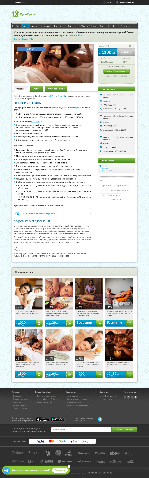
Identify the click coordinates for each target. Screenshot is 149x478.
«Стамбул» (74, 107)
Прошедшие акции (44, 402)
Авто (77, 25)
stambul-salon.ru (109, 170)
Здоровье (34, 25)
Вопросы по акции (56, 88)
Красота (25, 25)
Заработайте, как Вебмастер (48, 399)
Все (13, 26)
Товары (94, 25)
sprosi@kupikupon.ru (108, 396)
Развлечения (46, 25)
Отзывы (36, 88)
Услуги (103, 25)
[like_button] (130, 46)
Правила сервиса (20, 405)
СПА (102, 190)
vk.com (105, 166)
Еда (18, 25)
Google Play (57, 419)
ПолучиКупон (114, 25)
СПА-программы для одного (111, 195)
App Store (43, 419)
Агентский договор (75, 396)
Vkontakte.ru (128, 397)
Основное (20, 88)
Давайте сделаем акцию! (46, 396)
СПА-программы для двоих (119, 190)
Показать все (116, 199)
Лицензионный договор (77, 399)
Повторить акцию (116, 71)
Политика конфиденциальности (80, 405)
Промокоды (126, 25)
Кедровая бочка (106, 186)
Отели (63, 25)
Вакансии (17, 402)
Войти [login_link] (108, 2)
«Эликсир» (56, 107)
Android (61, 96)
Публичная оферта (74, 402)
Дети (56, 25)
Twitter (132, 397)
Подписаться (60, 470)
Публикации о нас (20, 399)
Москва (18, 2)
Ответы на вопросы (21, 408)
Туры (70, 25)
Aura (64, 107)
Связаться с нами (106, 399)
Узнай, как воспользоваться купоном (38, 213)
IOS (52, 96)
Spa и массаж (122, 186)
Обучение (85, 25)
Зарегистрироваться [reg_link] (126, 2)
